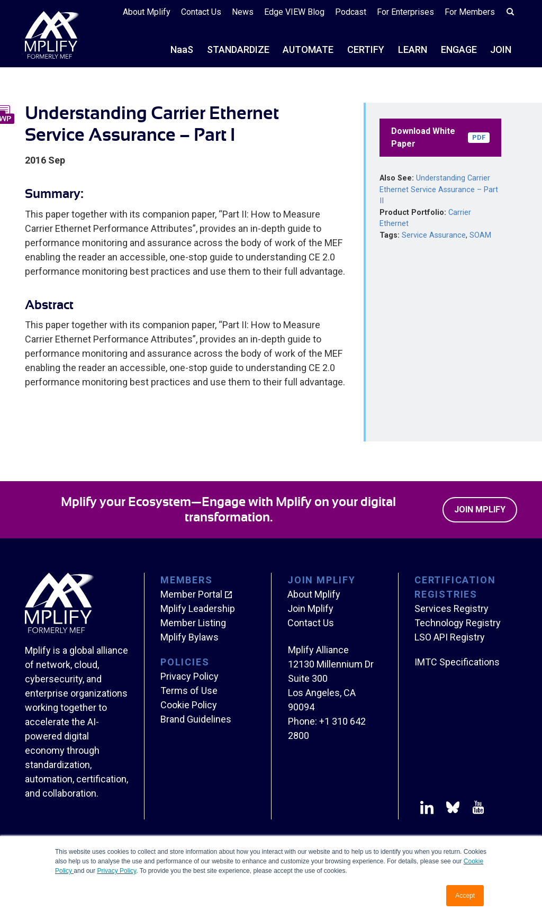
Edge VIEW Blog (294, 12)
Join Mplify (479, 509)
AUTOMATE (308, 49)
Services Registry (451, 608)
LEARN (412, 49)
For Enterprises (405, 12)
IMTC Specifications (457, 662)
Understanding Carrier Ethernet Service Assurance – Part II (439, 189)
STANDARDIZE (238, 49)
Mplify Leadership (197, 608)
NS (181, 49)
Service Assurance (434, 235)
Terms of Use (189, 690)
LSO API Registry (449, 637)
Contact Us (201, 12)
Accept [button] (465, 895)
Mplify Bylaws (189, 637)
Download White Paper (440, 137)
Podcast (350, 12)
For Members (470, 12)
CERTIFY (365, 49)
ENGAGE (459, 49)
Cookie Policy (188, 704)
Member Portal (191, 594)
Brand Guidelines (195, 719)
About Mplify (146, 12)
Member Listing (193, 622)
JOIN (500, 49)
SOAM (480, 235)
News (243, 12)
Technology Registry (457, 622)
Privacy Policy (116, 870)
